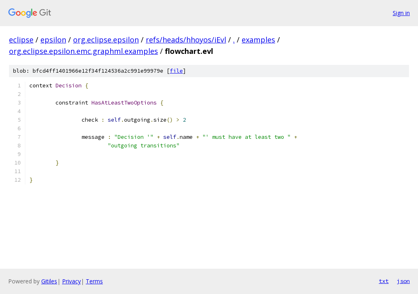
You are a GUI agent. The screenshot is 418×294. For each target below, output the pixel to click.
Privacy (71, 281)
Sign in (401, 13)
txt (384, 281)
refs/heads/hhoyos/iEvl (186, 40)
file (176, 70)
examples (258, 40)
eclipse (21, 40)
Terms (94, 281)
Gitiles (49, 281)
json (403, 281)
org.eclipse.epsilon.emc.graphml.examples (83, 51)
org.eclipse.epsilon (106, 40)
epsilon (53, 40)
